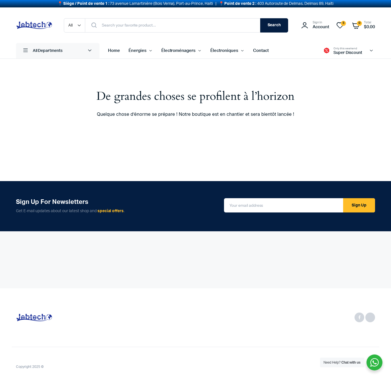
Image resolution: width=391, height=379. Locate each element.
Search (274, 24)
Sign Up (359, 204)
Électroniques (224, 49)
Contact (261, 49)
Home (114, 49)
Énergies (137, 49)
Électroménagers (178, 49)
